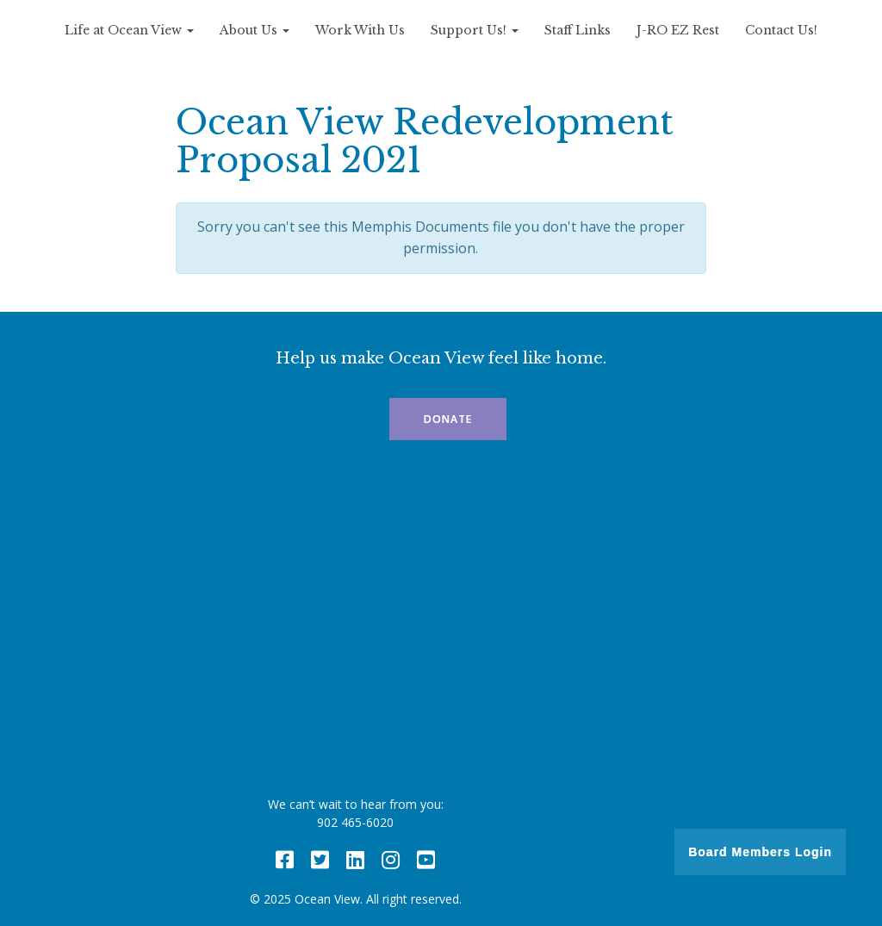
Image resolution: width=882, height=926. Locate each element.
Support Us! (475, 30)
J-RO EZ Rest (678, 30)
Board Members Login (760, 852)
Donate (448, 419)
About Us (254, 30)
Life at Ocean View (129, 30)
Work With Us (360, 30)
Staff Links (577, 30)
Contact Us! (781, 30)
